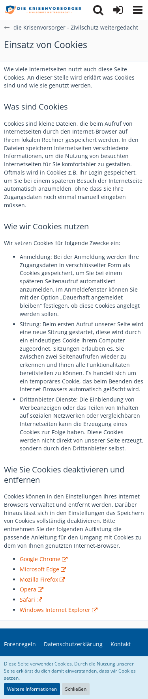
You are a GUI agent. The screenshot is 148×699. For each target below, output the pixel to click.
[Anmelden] (118, 10)
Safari (27, 599)
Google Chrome (40, 559)
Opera (28, 589)
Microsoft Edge (39, 569)
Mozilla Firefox (39, 579)
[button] (138, 10)
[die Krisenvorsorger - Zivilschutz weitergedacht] (43, 10)
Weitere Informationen (32, 689)
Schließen (75, 689)
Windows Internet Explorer (55, 609)
